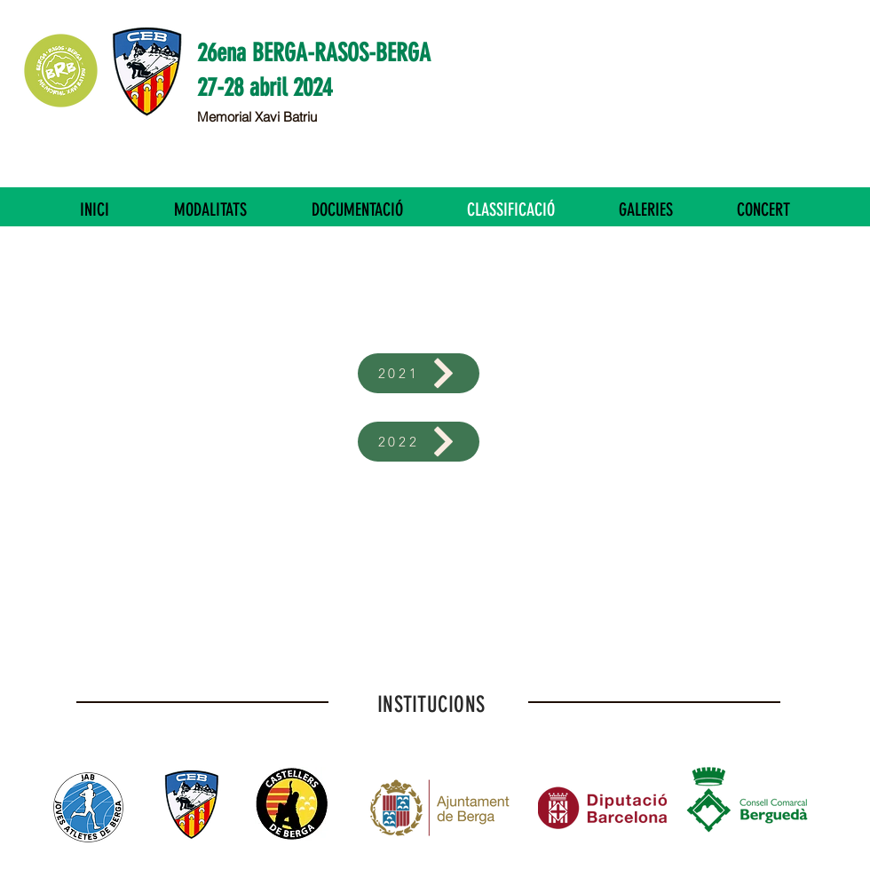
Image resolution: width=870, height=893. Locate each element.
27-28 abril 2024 (264, 87)
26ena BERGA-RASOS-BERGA (314, 52)
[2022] (418, 442)
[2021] (418, 373)
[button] (210, 209)
